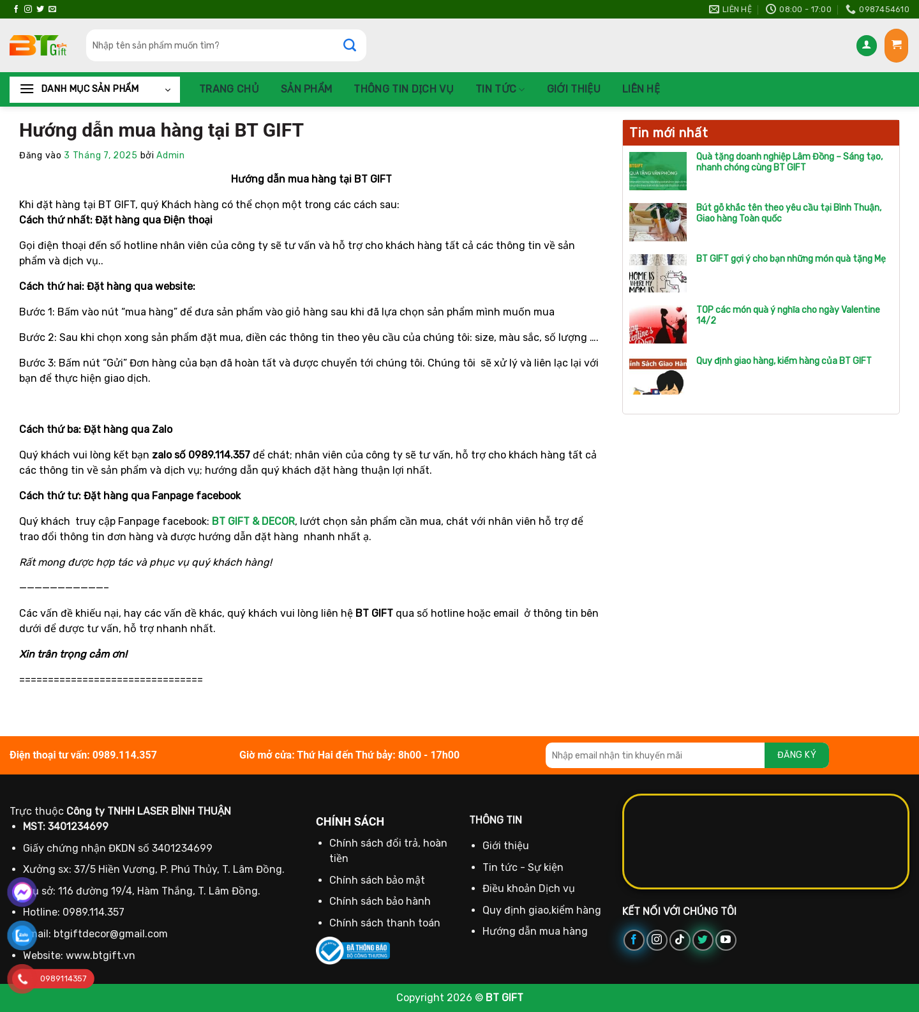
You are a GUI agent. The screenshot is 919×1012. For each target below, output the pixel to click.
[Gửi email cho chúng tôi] (52, 9)
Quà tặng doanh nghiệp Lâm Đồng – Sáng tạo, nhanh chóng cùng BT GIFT (789, 162)
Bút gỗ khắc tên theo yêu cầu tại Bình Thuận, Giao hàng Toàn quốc (788, 213)
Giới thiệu (574, 89)
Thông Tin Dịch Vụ (403, 89)
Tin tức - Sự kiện (523, 867)
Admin (170, 155)
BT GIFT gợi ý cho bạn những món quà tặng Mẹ (791, 259)
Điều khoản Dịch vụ (528, 888)
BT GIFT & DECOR (253, 521)
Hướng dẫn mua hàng (535, 931)
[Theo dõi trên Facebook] (16, 9)
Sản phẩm (306, 89)
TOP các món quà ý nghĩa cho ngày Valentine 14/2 (788, 315)
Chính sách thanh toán (384, 923)
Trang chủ (229, 89)
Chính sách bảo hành (380, 901)
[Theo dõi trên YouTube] (725, 940)
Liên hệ (641, 89)
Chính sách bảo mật (377, 880)
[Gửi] (356, 45)
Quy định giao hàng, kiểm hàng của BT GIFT (784, 361)
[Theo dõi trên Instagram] (28, 9)
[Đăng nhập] (866, 45)
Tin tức (500, 89)
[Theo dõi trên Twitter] (40, 9)
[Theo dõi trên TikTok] (680, 940)
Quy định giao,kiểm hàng (541, 910)
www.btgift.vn (100, 955)
